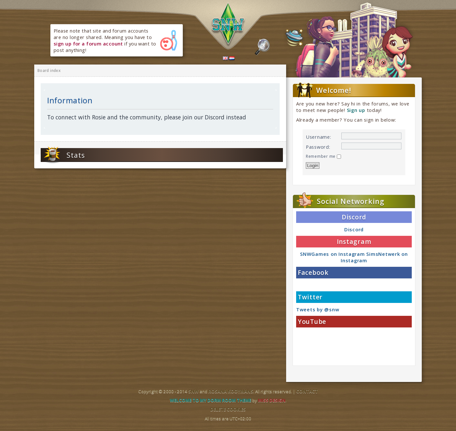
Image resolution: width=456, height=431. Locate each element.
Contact (307, 391)
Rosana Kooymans (230, 391)
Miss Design (271, 400)
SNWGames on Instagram (332, 254)
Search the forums (262, 47)
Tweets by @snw (317, 309)
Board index (49, 70)
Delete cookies (228, 409)
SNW (193, 391)
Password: (318, 147)
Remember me (323, 156)
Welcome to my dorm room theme (210, 400)
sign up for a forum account (88, 43)
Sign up (356, 110)
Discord (354, 229)
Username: (318, 137)
